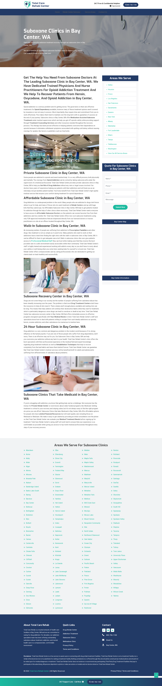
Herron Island (60, 512)
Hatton (57, 508)
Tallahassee (112, 146)
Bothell (28, 525)
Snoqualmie (117, 504)
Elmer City (59, 460)
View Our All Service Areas (117, 155)
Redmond (87, 609)
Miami (110, 137)
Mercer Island (89, 488)
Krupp (57, 561)
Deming (29, 593)
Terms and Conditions (71, 651)
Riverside (116, 460)
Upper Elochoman (119, 561)
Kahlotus (58, 533)
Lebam (57, 597)
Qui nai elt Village (90, 605)
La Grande (58, 565)
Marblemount (89, 468)
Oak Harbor (88, 541)
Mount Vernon (89, 521)
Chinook (29, 557)
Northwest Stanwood (91, 537)
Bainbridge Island (32, 488)
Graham (58, 488)
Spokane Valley (118, 521)
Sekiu (115, 492)
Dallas (110, 86)
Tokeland (116, 545)
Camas (28, 541)
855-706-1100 (129, 5)
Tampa (110, 141)
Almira (28, 472)
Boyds (28, 529)
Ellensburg (59, 456)
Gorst (57, 484)
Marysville (88, 484)
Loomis (58, 605)
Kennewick (59, 545)
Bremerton (30, 533)
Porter (86, 589)
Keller (57, 541)
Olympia (87, 549)
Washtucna (117, 577)
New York (111, 118)
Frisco (110, 96)
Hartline (58, 500)
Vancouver (117, 569)
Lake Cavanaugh (61, 573)
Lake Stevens (60, 581)
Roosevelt (117, 472)
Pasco (86, 577)
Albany (110, 123)
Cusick (28, 577)
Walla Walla (117, 573)
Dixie (28, 601)
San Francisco (113, 105)
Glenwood (58, 480)
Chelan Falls (30, 553)
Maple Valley (89, 464)
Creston (29, 569)
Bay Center (30, 504)
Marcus (87, 472)
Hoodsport (59, 517)
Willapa (116, 589)
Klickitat (58, 557)
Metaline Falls (89, 496)
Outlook (87, 561)
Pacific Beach (89, 565)
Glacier (57, 476)
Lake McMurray (60, 577)
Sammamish (117, 476)
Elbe (56, 452)
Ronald (115, 468)
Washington (112, 150)
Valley (115, 565)
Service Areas (90, 14)
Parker (86, 569)
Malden (87, 452)
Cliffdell (29, 561)
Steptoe (116, 529)
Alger (28, 468)
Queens (111, 114)
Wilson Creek (118, 593)
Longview (58, 601)
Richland (116, 456)
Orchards (87, 553)
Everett (57, 464)
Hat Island (59, 504)
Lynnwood (59, 609)
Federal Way (59, 472)
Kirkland (58, 553)
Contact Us (103, 14)
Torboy (115, 549)
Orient (86, 557)
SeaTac (116, 484)
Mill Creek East (89, 504)
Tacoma (116, 533)
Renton (115, 452)
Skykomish (117, 500)
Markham (87, 476)
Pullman (87, 593)
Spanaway (117, 512)
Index (57, 525)
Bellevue (29, 508)
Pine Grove (88, 581)
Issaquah (58, 529)
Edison (28, 605)
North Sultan (88, 533)
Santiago (116, 480)
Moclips (87, 512)
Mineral (87, 508)
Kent (56, 549)
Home (57, 14)
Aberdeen (29, 452)
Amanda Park (31, 480)
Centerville (30, 545)
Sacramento (112, 109)
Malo (86, 456)
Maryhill (87, 480)
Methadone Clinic (69, 643)
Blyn (27, 521)
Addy (28, 460)
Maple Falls (88, 460)
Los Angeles (112, 100)
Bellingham (30, 512)
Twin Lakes (117, 553)
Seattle (116, 488)
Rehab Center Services (71, 14)
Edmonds (29, 609)
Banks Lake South (32, 492)
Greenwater (59, 496)
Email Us (107, 642)
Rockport (116, 464)
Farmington (59, 468)
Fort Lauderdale (113, 132)
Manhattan (111, 127)
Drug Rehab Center (70, 631)
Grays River (59, 492)
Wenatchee (117, 585)
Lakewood (59, 585)
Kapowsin (58, 537)
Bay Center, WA (109, 647)
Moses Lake (88, 517)
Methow (87, 500)
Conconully (30, 565)
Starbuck (116, 525)
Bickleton (29, 517)
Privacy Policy (68, 647)
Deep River (30, 589)
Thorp (115, 541)
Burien (28, 537)
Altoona (29, 476)
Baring (28, 496)
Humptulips (59, 521)
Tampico (116, 537)
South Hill (116, 508)
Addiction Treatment (70, 635)
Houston (111, 91)
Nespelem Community (92, 525)
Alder (28, 464)
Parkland (87, 573)
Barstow (29, 500)
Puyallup (87, 597)
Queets (86, 601)
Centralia (29, 549)
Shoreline (116, 496)
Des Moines (30, 597)
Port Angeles (89, 585)
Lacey (57, 569)
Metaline (87, 492)
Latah (57, 593)
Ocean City (88, 545)
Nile (85, 529)
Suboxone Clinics (69, 639)
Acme (28, 456)
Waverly (116, 581)
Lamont (58, 589)
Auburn (28, 484)
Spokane (116, 517)
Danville (29, 585)
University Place (119, 557)
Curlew (28, 573)
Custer (28, 581)
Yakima (115, 597)
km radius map (120, 248)
